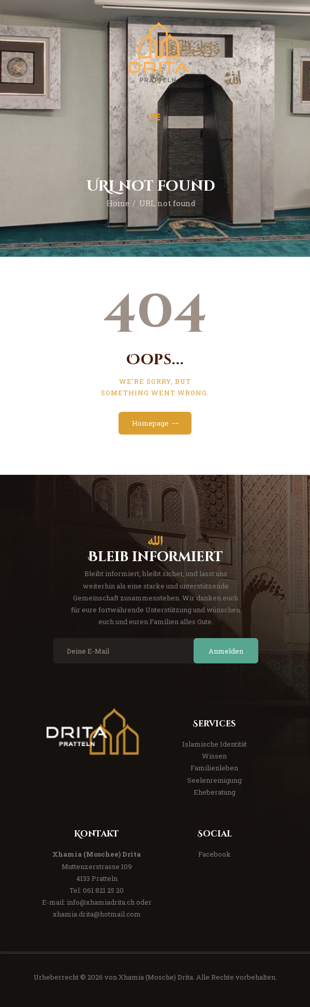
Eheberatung (214, 792)
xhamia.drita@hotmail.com (97, 914)
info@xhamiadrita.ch (101, 902)
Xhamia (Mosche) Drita (156, 977)
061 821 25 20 (103, 890)
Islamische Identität (214, 744)
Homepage (150, 423)
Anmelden (226, 651)
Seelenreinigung (214, 780)
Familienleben (214, 767)
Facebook (214, 854)
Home (118, 203)
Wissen (214, 756)
